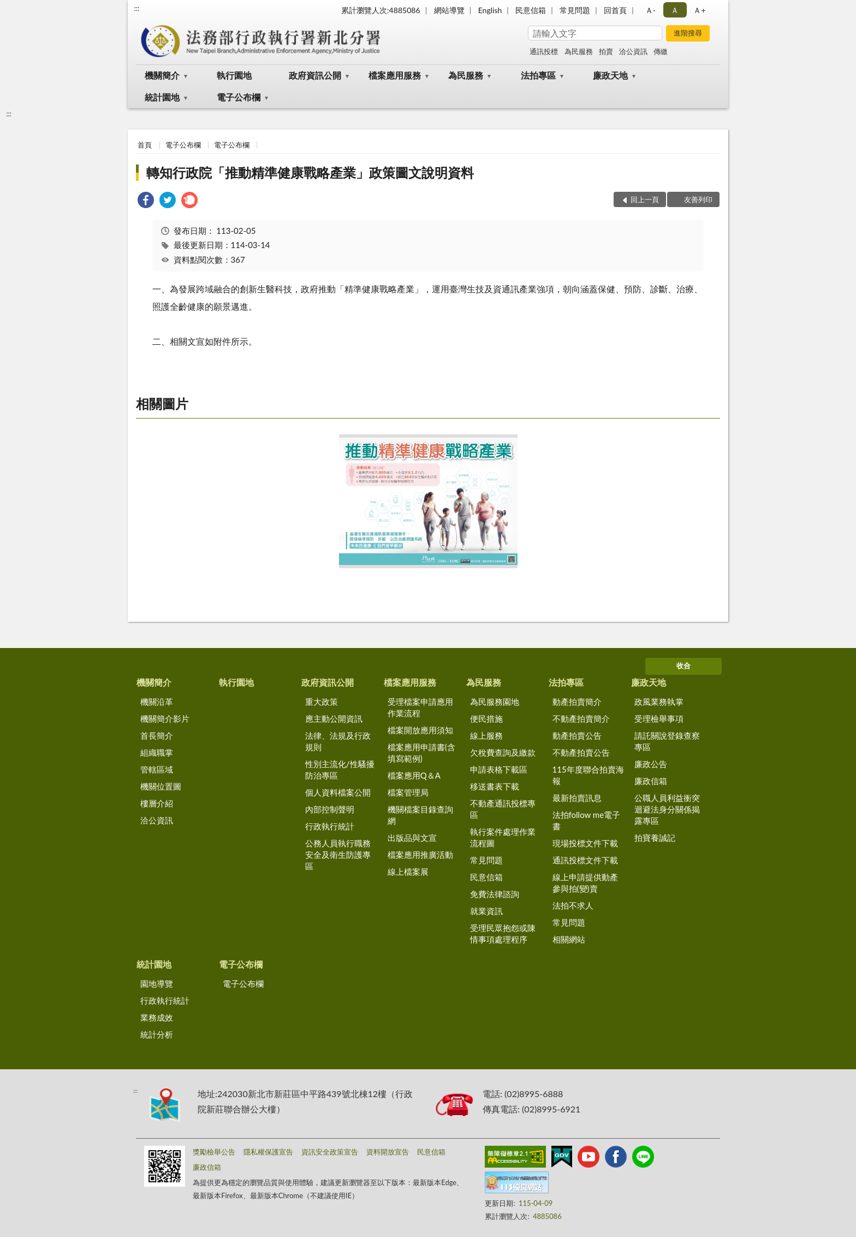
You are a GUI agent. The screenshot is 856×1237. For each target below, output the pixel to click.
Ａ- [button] (650, 10)
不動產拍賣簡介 (581, 718)
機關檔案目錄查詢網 (420, 815)
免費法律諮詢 (494, 894)
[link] (146, 201)
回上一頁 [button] (645, 199)
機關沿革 (156, 701)
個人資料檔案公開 (338, 792)
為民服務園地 (494, 701)
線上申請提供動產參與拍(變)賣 (585, 882)
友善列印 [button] (698, 199)
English (490, 10)
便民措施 (486, 718)
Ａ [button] (675, 10)
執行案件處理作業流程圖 (503, 837)
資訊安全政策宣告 (329, 1151)
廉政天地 (610, 75)
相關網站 (568, 939)
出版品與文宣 (412, 838)
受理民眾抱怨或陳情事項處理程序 (503, 933)
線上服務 (486, 735)
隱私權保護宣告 (268, 1151)
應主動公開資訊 (333, 718)
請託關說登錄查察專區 (667, 741)
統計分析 (156, 1034)
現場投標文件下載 (585, 843)
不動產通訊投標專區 (503, 809)
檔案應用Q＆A (414, 775)
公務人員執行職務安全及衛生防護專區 (338, 854)
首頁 (145, 144)
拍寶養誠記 (654, 838)
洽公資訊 (633, 51)
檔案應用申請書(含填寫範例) (421, 752)
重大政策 (321, 701)
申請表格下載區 (498, 769)
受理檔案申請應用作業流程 (420, 707)
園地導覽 (156, 983)
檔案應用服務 (394, 75)
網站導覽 (449, 10)
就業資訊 (486, 911)
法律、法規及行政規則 (338, 741)
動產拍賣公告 (577, 735)
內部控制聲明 (329, 809)
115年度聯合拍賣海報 (588, 775)
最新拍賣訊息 (577, 798)
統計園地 (162, 97)
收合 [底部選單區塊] (683, 665)
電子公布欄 (238, 97)
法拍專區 (538, 75)
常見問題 (575, 10)
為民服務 (578, 51)
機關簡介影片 (164, 718)
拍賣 (606, 51)
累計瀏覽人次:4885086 (380, 10)
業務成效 (156, 1017)
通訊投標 (544, 51)
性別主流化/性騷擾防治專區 (339, 769)
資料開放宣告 (387, 1151)
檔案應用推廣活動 (420, 854)
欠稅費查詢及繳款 (503, 752)
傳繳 (660, 51)
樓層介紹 (156, 803)
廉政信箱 (650, 781)
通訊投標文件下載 (585, 860)
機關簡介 (162, 75)
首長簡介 (156, 735)
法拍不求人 (572, 905)
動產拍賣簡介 (577, 701)
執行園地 (234, 75)
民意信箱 (530, 10)
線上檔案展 (408, 871)
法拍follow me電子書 (586, 820)
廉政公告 (650, 764)
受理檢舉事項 (658, 718)
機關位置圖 (160, 786)
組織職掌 (156, 752)
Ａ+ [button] (699, 10)
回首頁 (615, 10)
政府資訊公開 (315, 75)
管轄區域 (156, 769)
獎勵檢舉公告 (214, 1151)
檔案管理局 (408, 792)
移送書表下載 (494, 786)
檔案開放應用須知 (420, 730)
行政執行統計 (329, 826)
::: (136, 8)
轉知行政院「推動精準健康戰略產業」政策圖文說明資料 (310, 172)
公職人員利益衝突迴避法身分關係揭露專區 (667, 809)
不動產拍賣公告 (581, 752)
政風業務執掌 (658, 701)
